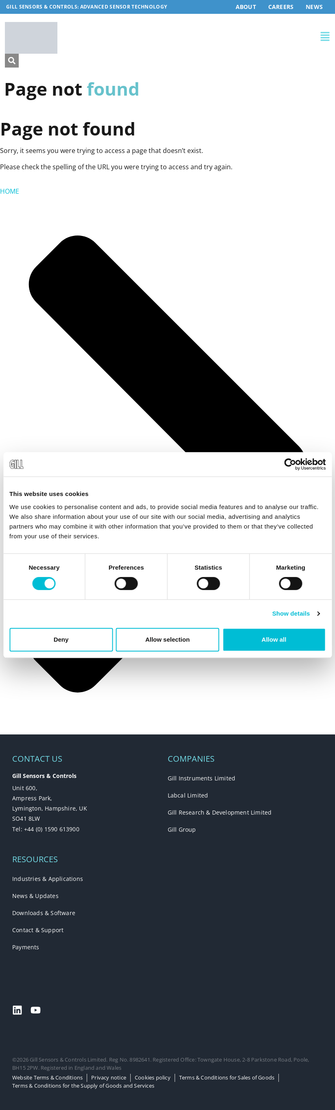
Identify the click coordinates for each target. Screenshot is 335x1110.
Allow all (274, 639)
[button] (249, 38)
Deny (61, 639)
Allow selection (167, 639)
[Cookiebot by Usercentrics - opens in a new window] (290, 464)
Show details (291, 613)
